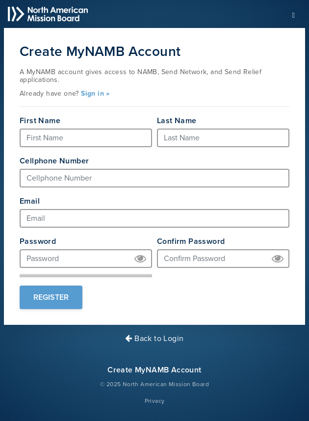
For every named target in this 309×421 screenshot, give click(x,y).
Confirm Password (191, 241)
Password (38, 241)
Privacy (155, 400)
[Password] (86, 258)
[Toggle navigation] (293, 14)
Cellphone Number (54, 161)
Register (51, 297)
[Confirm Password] (223, 258)
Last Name (177, 121)
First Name (40, 121)
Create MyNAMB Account (154, 370)
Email (30, 201)
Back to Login (154, 338)
